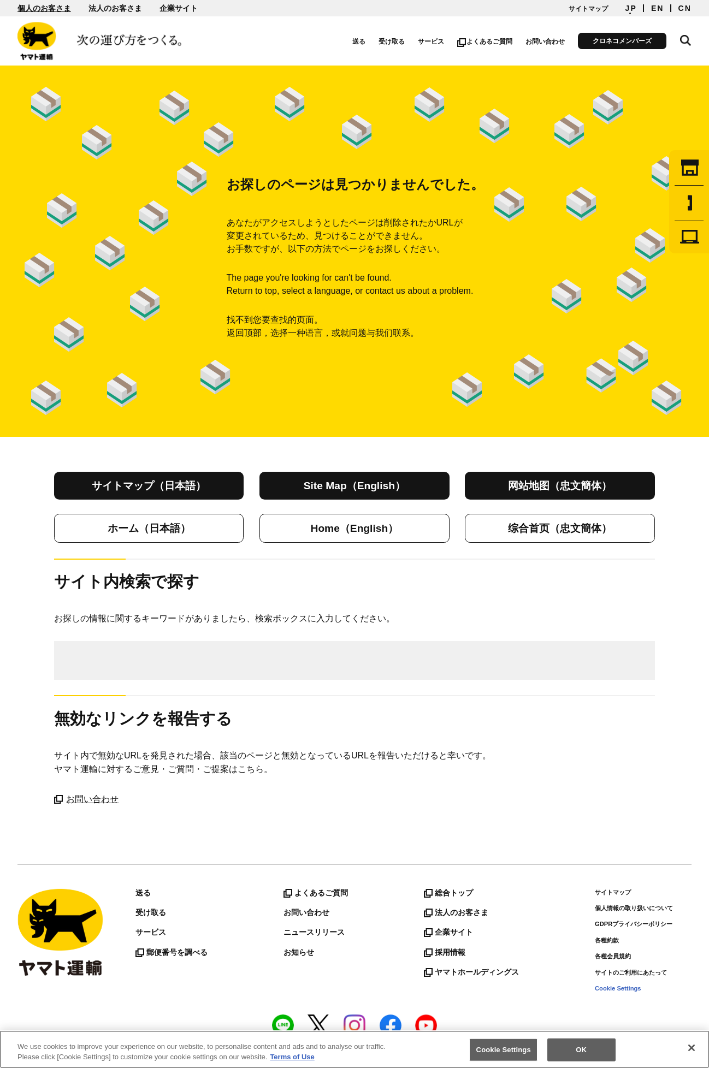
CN (685, 8)
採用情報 (444, 952)
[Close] (692, 1048)
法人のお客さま (115, 8)
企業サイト (178, 8)
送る (360, 41)
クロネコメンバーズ (623, 41)
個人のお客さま (44, 8)
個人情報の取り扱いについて (634, 908)
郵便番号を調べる (171, 952)
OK (581, 1050)
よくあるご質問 (485, 41)
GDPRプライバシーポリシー (633, 924)
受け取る (393, 41)
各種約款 (607, 940)
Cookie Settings (618, 988)
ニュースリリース (314, 932)
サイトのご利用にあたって (631, 972)
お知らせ (298, 952)
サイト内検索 (686, 39)
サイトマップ (588, 9)
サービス (432, 41)
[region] (354, 1049)
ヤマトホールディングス (471, 972)
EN (657, 8)
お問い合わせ (546, 41)
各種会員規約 (613, 956)
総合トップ (448, 893)
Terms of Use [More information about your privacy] (292, 1057)
